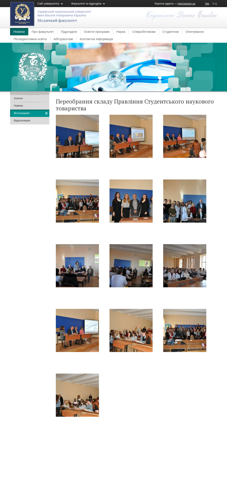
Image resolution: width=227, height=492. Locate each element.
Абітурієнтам (63, 39)
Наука (120, 31)
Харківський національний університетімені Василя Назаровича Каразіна (64, 13)
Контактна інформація (96, 39)
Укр (207, 3)
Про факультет (43, 31)
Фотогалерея (22, 113)
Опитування (195, 31)
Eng (214, 3)
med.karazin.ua (186, 3)
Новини (19, 31)
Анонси (18, 98)
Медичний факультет (57, 20)
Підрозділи (69, 31)
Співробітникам (143, 31)
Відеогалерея (22, 120)
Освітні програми (97, 31)
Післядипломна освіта (30, 39)
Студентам (170, 31)
